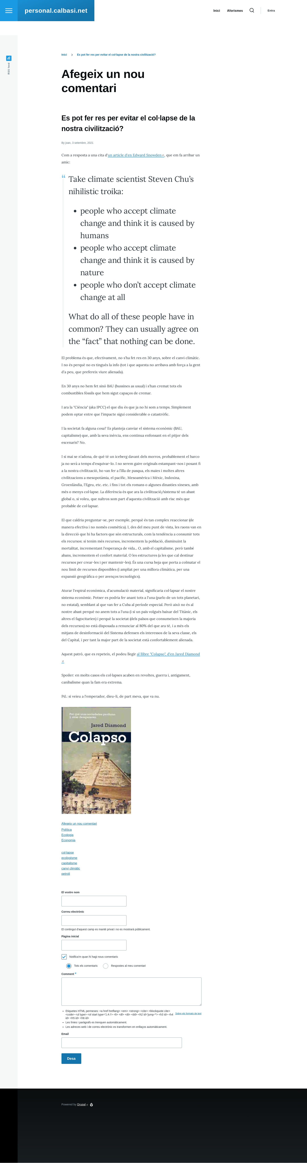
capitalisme (69, 863)
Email (65, 1034)
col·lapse (67, 852)
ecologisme (69, 858)
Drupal (82, 1104)
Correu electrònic (72, 911)
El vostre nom (70, 892)
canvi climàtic (70, 868)
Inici (64, 54)
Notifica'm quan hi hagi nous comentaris (93, 956)
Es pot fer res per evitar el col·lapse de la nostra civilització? (116, 54)
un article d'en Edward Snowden (136, 155)
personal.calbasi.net (56, 24)
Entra (271, 24)
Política (66, 830)
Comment (67, 974)
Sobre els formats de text (188, 1013)
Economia (68, 840)
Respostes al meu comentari (128, 966)
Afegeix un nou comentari (79, 823)
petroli (65, 874)
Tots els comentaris (86, 966)
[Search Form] (252, 24)
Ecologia (67, 835)
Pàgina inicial (70, 936)
